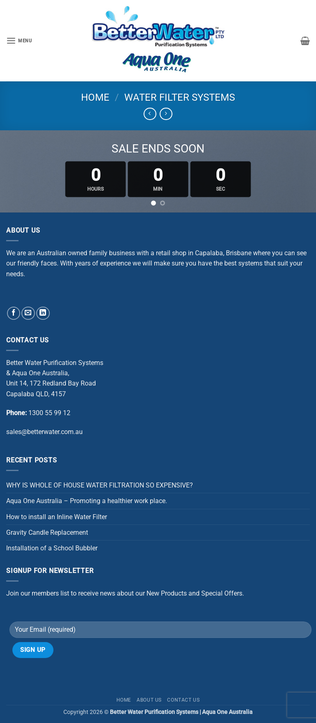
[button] (19, 41)
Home (95, 97)
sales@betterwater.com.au (44, 432)
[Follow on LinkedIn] (43, 313)
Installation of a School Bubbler (52, 548)
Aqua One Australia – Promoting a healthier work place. (86, 501)
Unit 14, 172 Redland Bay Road (51, 383)
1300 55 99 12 (49, 413)
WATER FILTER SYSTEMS (179, 97)
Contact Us (183, 700)
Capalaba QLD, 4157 (36, 394)
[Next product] (150, 114)
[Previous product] (166, 114)
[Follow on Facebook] (14, 313)
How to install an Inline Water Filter (56, 517)
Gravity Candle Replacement (47, 532)
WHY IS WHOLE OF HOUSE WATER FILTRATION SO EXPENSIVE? (99, 485)
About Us (149, 700)
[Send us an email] (28, 313)
